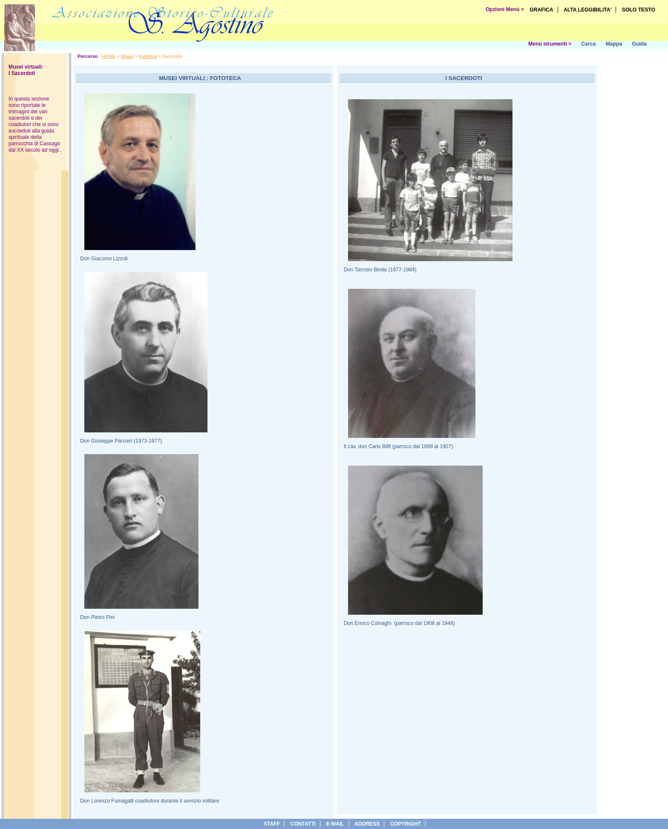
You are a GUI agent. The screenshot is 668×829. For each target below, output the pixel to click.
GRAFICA (541, 10)
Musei (127, 56)
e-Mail (335, 824)
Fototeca (147, 56)
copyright (405, 824)
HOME (109, 56)
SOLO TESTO (638, 10)
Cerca (588, 44)
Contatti (303, 824)
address (367, 824)
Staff (272, 824)
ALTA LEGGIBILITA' (588, 10)
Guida (639, 44)
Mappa (614, 44)
